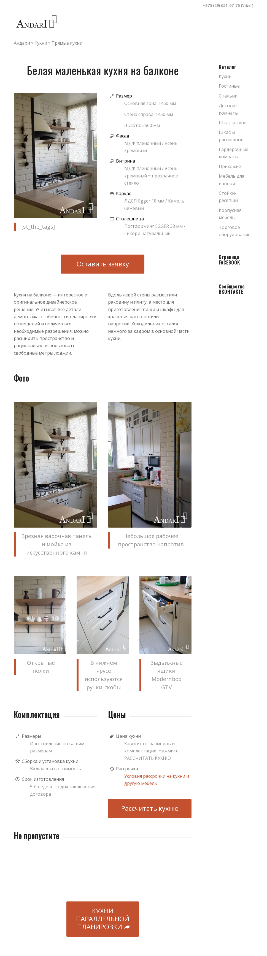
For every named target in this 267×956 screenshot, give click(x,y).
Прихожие (230, 166)
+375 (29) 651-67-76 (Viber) (228, 5)
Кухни (40, 43)
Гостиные (229, 86)
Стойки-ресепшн (228, 196)
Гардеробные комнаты (233, 153)
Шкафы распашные (231, 135)
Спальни (228, 96)
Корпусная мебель (230, 213)
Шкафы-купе (232, 123)
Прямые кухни (67, 43)
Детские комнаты (228, 109)
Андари (22, 43)
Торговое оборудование (234, 230)
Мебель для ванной (231, 179)
